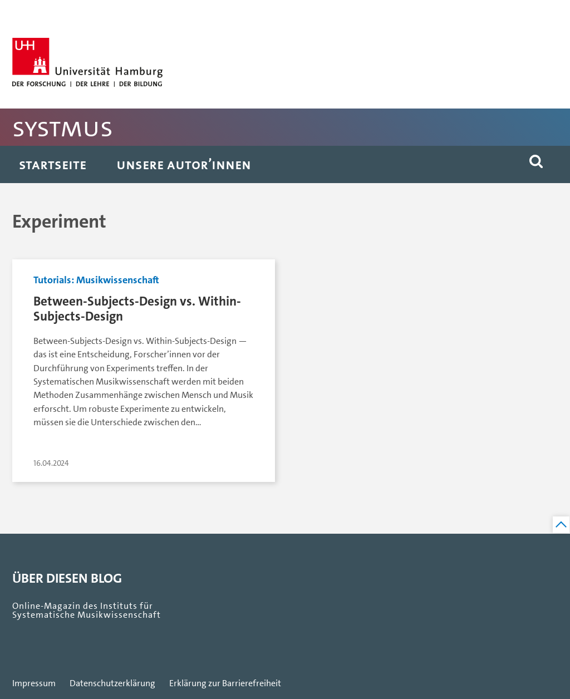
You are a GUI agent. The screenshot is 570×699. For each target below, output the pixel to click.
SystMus (62, 127)
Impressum (34, 683)
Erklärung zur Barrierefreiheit (225, 683)
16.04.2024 (51, 463)
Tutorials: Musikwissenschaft (96, 280)
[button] (536, 164)
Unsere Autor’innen (183, 164)
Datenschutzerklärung (112, 683)
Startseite (52, 164)
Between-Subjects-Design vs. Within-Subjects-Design (137, 309)
